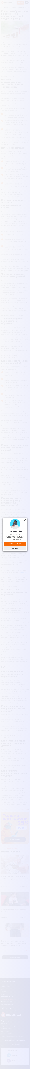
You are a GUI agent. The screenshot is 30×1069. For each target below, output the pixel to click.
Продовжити (15, 548)
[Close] (25, 520)
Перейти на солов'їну (15, 543)
